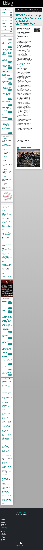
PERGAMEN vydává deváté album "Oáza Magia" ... (6, 208)
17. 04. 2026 (5, 169)
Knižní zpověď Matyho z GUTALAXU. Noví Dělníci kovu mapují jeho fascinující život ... (7, 256)
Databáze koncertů (5, 521)
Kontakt (3, 522)
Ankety (2, 536)
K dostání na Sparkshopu (22, 38)
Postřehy (3, 537)
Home (2, 518)
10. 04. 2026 (5, 144)
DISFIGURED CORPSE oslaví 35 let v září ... (6, 233)
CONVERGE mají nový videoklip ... (6, 244)
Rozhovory (3, 531)
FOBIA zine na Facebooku (21, 544)
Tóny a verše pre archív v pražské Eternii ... (7, 239)
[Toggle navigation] (40, 3)
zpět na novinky (19, 13)
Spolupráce (3, 524)
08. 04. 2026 (5, 138)
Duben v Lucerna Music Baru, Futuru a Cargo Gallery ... (7, 227)
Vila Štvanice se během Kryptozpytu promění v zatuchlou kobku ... (7, 263)
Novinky (3, 519)
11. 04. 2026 (5, 163)
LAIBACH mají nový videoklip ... (6, 269)
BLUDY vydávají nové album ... (6, 249)
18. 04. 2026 (5, 176)
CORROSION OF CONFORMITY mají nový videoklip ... (7, 220)
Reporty (3, 533)
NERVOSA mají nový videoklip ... (6, 214)
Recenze (3, 530)
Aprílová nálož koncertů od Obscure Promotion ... (7, 275)
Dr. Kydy (3, 539)
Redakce (3, 525)
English (2, 540)
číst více (10, 39)
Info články (3, 534)
